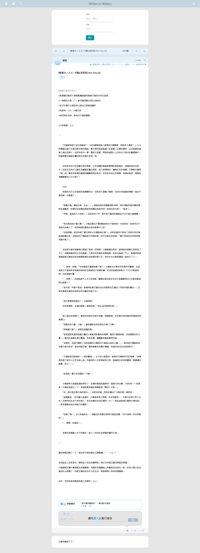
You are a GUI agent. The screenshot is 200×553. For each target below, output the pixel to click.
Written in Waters (100, 3)
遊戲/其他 (96, 65)
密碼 (87, 25)
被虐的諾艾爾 (141, 65)
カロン (114, 65)
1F (61, 77)
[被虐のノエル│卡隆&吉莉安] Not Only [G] (79, 72)
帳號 (87, 14)
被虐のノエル (130, 65)
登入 (90, 38)
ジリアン (120, 65)
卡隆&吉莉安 (106, 65)
